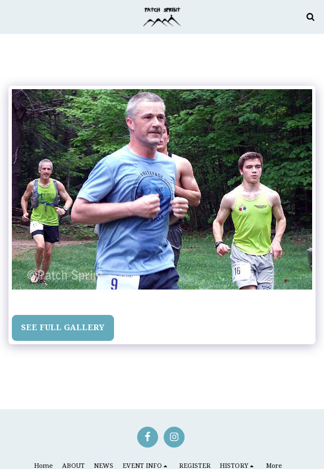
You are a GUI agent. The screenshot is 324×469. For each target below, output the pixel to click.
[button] (12, 16)
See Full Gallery (62, 327)
